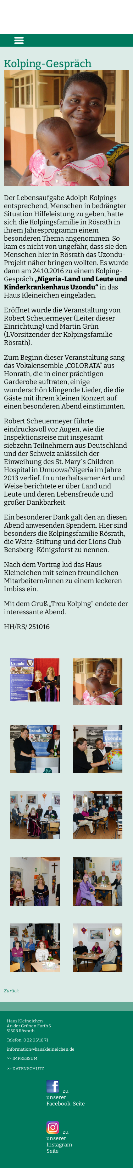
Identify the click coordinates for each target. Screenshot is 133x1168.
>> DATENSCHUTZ (25, 1068)
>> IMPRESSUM (22, 1058)
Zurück (11, 990)
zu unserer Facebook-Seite (65, 1097)
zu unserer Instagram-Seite (60, 1141)
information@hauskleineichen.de (40, 1049)
